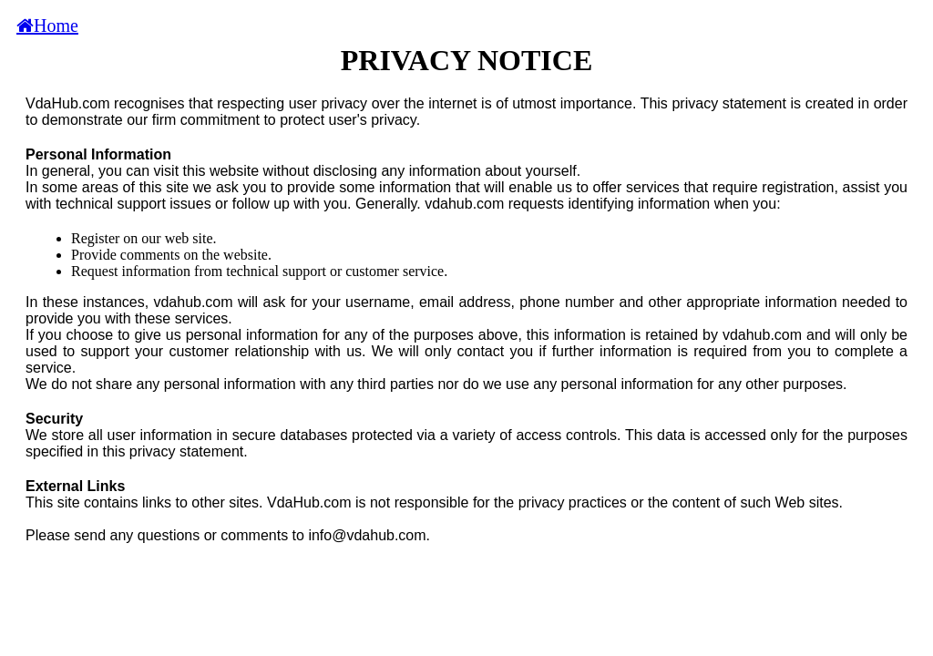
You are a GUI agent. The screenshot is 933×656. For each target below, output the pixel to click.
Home (56, 25)
